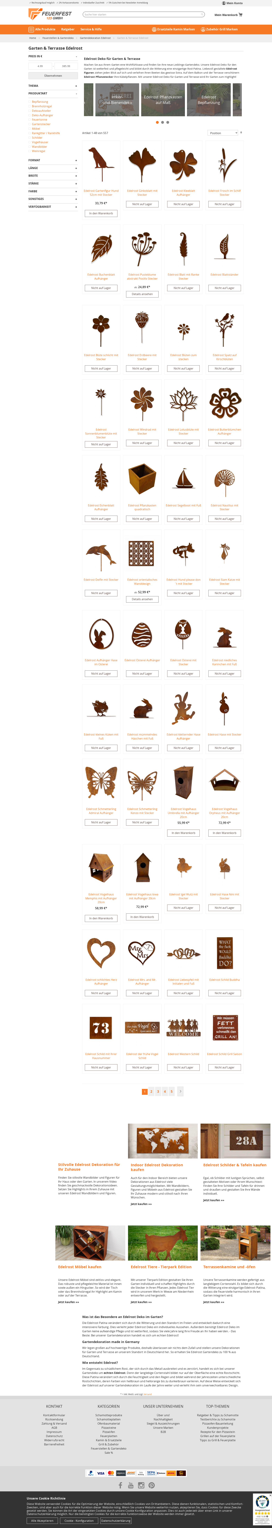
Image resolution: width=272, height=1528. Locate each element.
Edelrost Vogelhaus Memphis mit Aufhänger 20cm (101, 899)
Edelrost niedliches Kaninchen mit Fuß (224, 663)
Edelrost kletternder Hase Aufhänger (183, 737)
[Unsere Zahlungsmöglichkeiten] (136, 1477)
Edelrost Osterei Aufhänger (142, 661)
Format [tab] (34, 160)
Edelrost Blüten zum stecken (183, 358)
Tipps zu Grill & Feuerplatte (218, 1441)
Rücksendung (54, 1421)
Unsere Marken (163, 1429)
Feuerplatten (108, 1437)
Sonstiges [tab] (36, 199)
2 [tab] (162, 122)
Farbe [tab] (32, 191)
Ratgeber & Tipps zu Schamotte (218, 1416)
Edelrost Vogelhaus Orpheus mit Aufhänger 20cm (224, 814)
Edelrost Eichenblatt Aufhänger (101, 508)
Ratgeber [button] (68, 29)
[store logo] (50, 14)
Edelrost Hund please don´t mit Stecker (184, 582)
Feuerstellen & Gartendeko (58, 38)
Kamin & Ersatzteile (109, 1441)
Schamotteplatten (109, 1421)
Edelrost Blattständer (225, 275)
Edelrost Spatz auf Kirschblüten (224, 358)
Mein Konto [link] (235, 3)
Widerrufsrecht (54, 1441)
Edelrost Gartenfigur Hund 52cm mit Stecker (101, 193)
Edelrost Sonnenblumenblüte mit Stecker (101, 434)
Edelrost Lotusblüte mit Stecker (183, 432)
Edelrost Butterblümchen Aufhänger (224, 432)
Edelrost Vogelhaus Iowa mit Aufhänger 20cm (142, 897)
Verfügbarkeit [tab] (39, 207)
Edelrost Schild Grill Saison (224, 1055)
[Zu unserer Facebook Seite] (121, 1490)
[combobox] (144, 14)
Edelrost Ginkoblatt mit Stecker (142, 193)
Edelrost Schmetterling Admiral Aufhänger (101, 812)
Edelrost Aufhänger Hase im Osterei (101, 663)
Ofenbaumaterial (108, 1425)
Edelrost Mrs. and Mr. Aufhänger (142, 983)
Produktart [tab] (37, 93)
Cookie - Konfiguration (79, 1521)
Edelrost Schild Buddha (224, 981)
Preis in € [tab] (35, 56)
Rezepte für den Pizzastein (218, 1433)
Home (33, 38)
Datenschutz (54, 1437)
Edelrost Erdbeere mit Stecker (142, 358)
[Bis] (66, 66)
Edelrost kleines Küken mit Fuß (101, 737)
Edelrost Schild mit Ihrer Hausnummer (101, 1057)
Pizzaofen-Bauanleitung (217, 1425)
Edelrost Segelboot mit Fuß (183, 506)
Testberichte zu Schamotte (217, 1421)
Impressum (54, 1433)
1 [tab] (157, 122)
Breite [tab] (33, 176)
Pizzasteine (108, 1429)
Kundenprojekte (217, 1429)
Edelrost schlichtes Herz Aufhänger (101, 983)
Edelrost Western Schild (183, 1055)
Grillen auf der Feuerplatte (217, 1437)
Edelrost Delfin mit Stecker (101, 580)
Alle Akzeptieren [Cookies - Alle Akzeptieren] (42, 1521)
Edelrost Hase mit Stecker (224, 735)
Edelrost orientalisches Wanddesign (142, 582)
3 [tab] (167, 122)
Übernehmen (53, 76)
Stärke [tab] (33, 183)
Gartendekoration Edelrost (95, 38)
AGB (54, 1429)
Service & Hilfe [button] (91, 29)
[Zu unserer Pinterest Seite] (151, 1490)
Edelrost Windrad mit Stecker (142, 432)
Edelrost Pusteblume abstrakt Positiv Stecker (142, 277)
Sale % (109, 1454)
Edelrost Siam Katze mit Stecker (224, 582)
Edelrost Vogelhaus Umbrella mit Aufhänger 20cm (183, 814)
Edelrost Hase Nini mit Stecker (224, 897)
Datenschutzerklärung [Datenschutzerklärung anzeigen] (115, 1521)
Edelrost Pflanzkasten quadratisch (142, 508)
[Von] (40, 66)
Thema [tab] (33, 86)
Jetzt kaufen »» (141, 1205)
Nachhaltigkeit (163, 1421)
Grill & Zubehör (109, 1446)
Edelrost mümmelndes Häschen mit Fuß (142, 737)
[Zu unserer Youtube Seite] (131, 1490)
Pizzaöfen (109, 1433)
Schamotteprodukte (108, 1416)
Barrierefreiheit (54, 1446)
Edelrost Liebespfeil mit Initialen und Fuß (183, 983)
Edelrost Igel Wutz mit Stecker (183, 897)
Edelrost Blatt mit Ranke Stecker (183, 277)
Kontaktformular (54, 1416)
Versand (148, 1395)
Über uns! (163, 1416)
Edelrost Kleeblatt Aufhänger (183, 193)
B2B (163, 1433)
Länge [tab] (33, 168)
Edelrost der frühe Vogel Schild (142, 1057)
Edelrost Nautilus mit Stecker (224, 508)
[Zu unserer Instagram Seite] (141, 1490)
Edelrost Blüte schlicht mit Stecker (101, 358)
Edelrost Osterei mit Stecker (183, 663)
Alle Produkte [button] (45, 29)
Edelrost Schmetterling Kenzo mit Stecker (142, 812)
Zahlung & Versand (54, 1425)
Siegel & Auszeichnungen (163, 1425)
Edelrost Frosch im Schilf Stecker (225, 193)
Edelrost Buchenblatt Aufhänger (101, 277)
